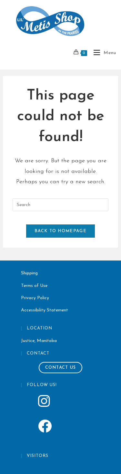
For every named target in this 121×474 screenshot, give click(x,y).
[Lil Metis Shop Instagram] (60, 402)
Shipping (29, 273)
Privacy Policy (35, 298)
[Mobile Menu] (102, 53)
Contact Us (60, 367)
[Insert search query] (60, 204)
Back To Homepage (60, 231)
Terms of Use (34, 285)
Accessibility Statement (44, 310)
